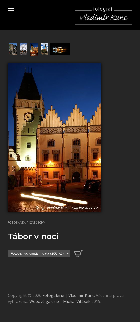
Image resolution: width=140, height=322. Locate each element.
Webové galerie (44, 301)
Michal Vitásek (76, 301)
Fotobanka (17, 222)
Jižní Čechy (37, 222)
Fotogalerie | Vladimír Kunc (68, 295)
